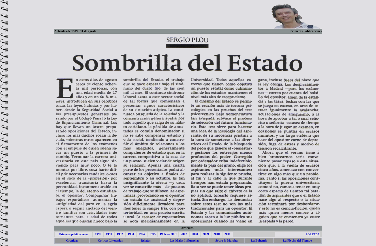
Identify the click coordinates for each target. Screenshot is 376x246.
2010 (216, 234)
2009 (206, 234)
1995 (152, 234)
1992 (120, 234)
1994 (141, 234)
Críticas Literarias (110, 240)
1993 (131, 234)
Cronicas (72, 240)
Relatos (146, 240)
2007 (184, 234)
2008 (195, 234)
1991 (109, 234)
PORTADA (313, 234)
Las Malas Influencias (184, 240)
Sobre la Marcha (226, 240)
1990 (98, 234)
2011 (227, 234)
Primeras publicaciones (73, 234)
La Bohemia (259, 240)
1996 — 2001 (168, 234)
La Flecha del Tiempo (297, 240)
